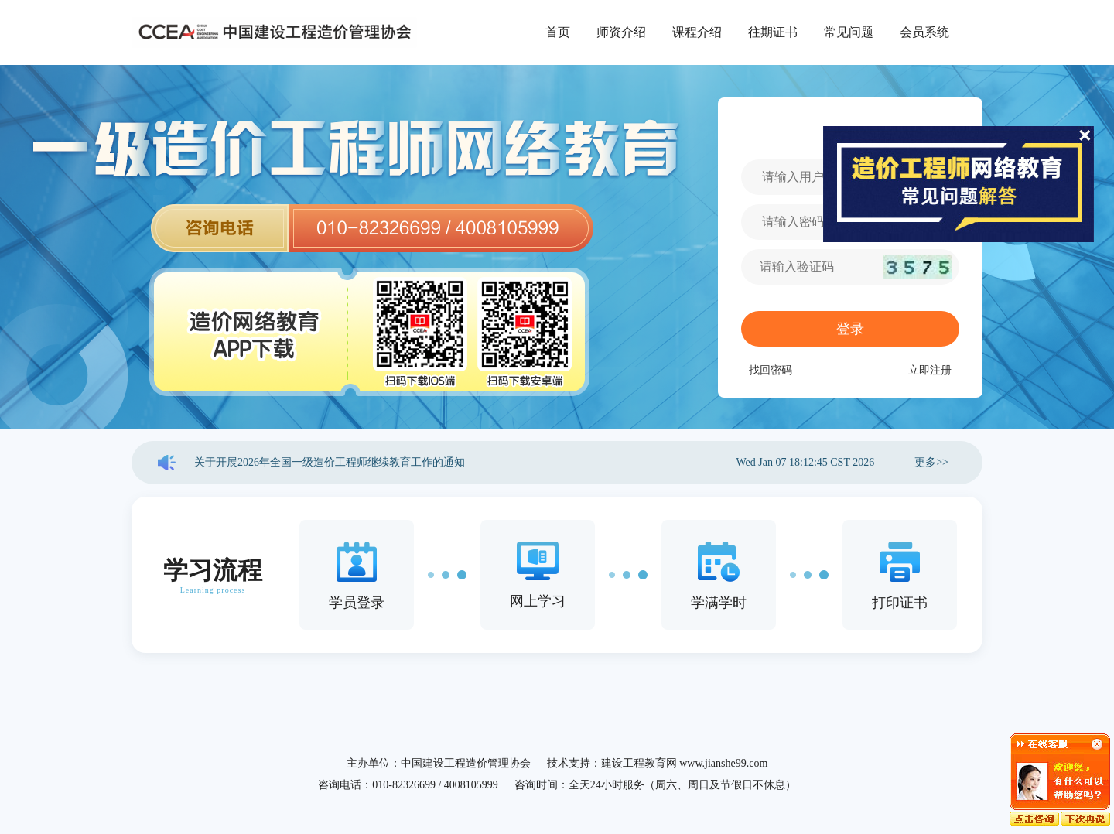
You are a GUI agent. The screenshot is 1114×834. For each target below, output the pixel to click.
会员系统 (924, 32)
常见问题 (848, 32)
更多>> (931, 462)
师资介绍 (621, 32)
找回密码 (770, 370)
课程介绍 (697, 32)
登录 (850, 329)
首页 (557, 32)
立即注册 (930, 370)
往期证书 (773, 32)
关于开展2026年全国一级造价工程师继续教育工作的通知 (329, 462)
